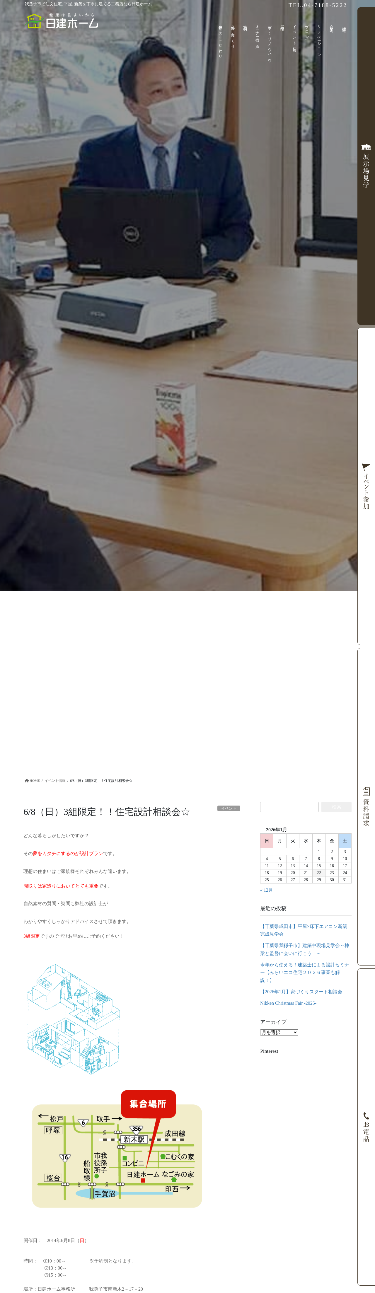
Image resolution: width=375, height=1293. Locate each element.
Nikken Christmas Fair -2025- (288, 1003)
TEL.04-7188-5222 (318, 5)
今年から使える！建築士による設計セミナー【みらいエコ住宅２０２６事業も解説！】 (304, 972)
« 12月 (266, 890)
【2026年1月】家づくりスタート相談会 (301, 991)
